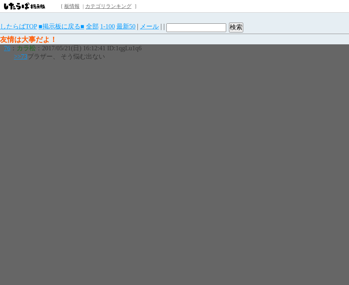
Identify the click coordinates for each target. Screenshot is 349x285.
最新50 (125, 26)
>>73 (20, 56)
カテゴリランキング (108, 6)
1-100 (107, 26)
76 (7, 48)
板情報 (72, 6)
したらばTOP (18, 26)
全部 (92, 26)
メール (149, 26)
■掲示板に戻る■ (61, 26)
